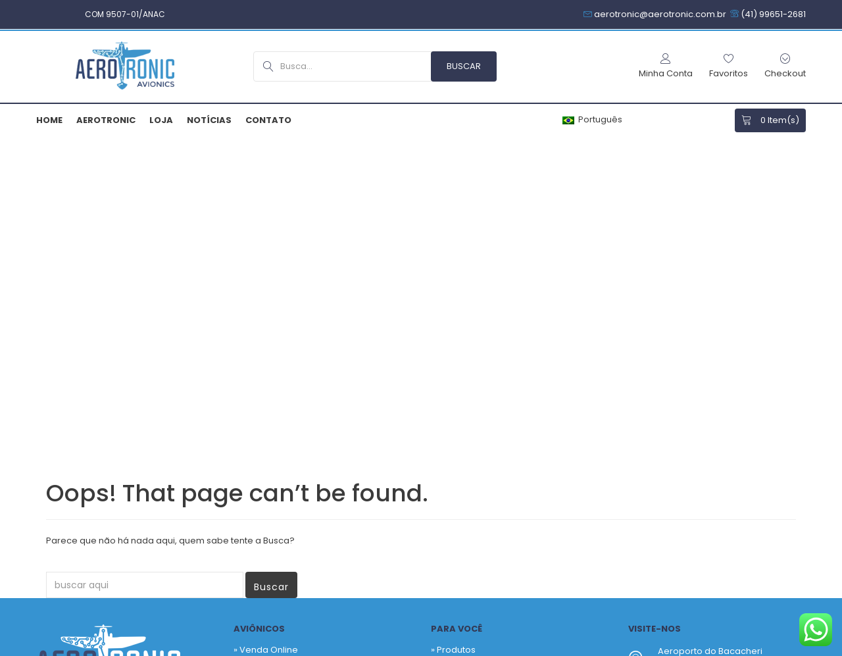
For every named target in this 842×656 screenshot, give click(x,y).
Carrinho (455, 392)
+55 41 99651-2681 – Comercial (723, 374)
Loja (161, 120)
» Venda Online (266, 332)
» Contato (254, 416)
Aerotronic (106, 120)
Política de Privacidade (332, 648)
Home (49, 120)
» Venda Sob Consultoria (286, 352)
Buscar (271, 269)
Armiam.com (240, 648)
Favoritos (456, 352)
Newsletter (506, 511)
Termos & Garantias (440, 648)
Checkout (457, 411)
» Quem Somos (266, 396)
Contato (268, 120)
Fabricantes (462, 372)
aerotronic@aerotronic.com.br (724, 415)
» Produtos (453, 332)
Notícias (209, 120)
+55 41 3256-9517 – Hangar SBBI (725, 390)
